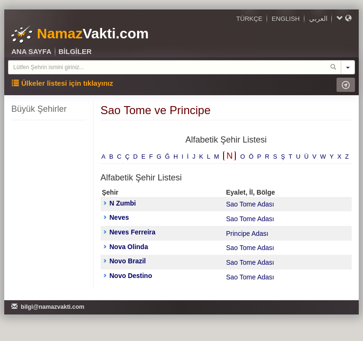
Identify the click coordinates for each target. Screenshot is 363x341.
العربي (318, 18)
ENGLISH (286, 18)
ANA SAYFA (31, 51)
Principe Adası (247, 233)
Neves (116, 217)
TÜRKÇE (249, 18)
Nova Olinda (126, 247)
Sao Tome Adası (250, 204)
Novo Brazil (125, 261)
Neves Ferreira (130, 232)
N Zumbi (120, 203)
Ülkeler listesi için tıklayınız (62, 83)
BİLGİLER (75, 51)
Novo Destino (128, 275)
